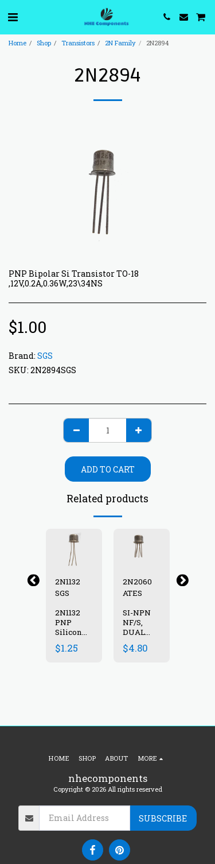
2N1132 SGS (67, 587)
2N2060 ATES (137, 587)
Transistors (78, 42)
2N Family (120, 42)
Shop (44, 42)
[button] (12, 16)
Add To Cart (108, 469)
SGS (45, 355)
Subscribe (163, 818)
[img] (74, 547)
